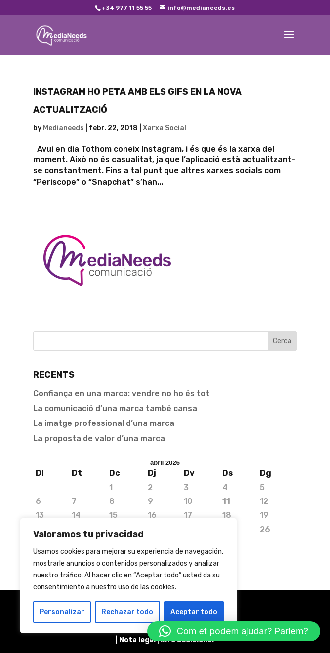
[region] (128, 575)
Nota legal (138, 640)
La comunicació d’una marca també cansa (115, 408)
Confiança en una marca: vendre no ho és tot (121, 393)
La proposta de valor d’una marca (99, 438)
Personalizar (62, 612)
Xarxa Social (164, 128)
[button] (233, 631)
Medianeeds (63, 128)
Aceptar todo (193, 612)
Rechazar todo (127, 612)
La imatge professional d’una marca (103, 423)
